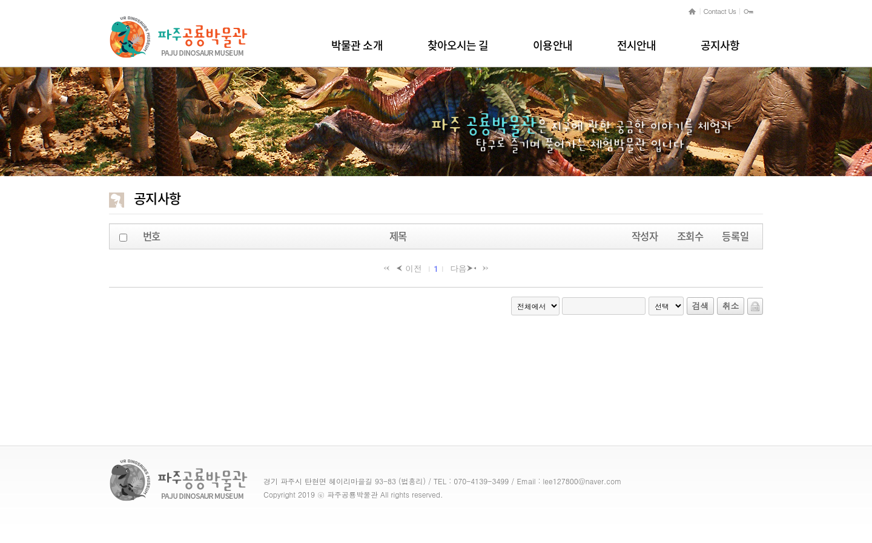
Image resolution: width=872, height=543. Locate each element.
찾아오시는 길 (458, 45)
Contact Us (720, 11)
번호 (151, 236)
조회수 (690, 236)
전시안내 (636, 45)
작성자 (645, 236)
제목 (398, 236)
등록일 (735, 236)
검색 (700, 306)
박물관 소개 (357, 45)
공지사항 (720, 45)
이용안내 (552, 45)
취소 (730, 306)
